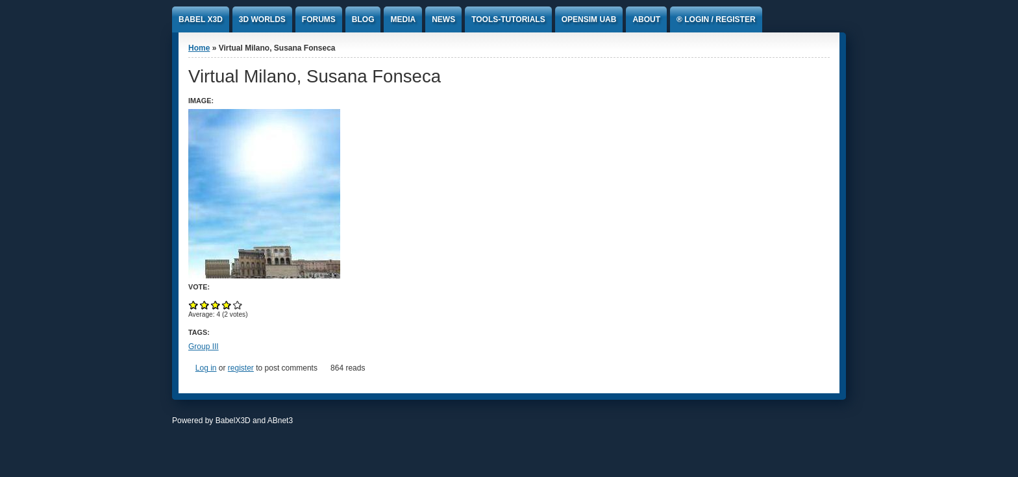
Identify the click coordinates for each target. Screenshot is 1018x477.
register (241, 368)
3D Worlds (262, 19)
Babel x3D (201, 19)
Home (199, 48)
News (443, 19)
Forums (319, 19)
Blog (363, 19)
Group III (203, 346)
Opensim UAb (589, 19)
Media (403, 19)
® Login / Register (716, 19)
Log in (206, 368)
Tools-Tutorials (508, 19)
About (646, 19)
